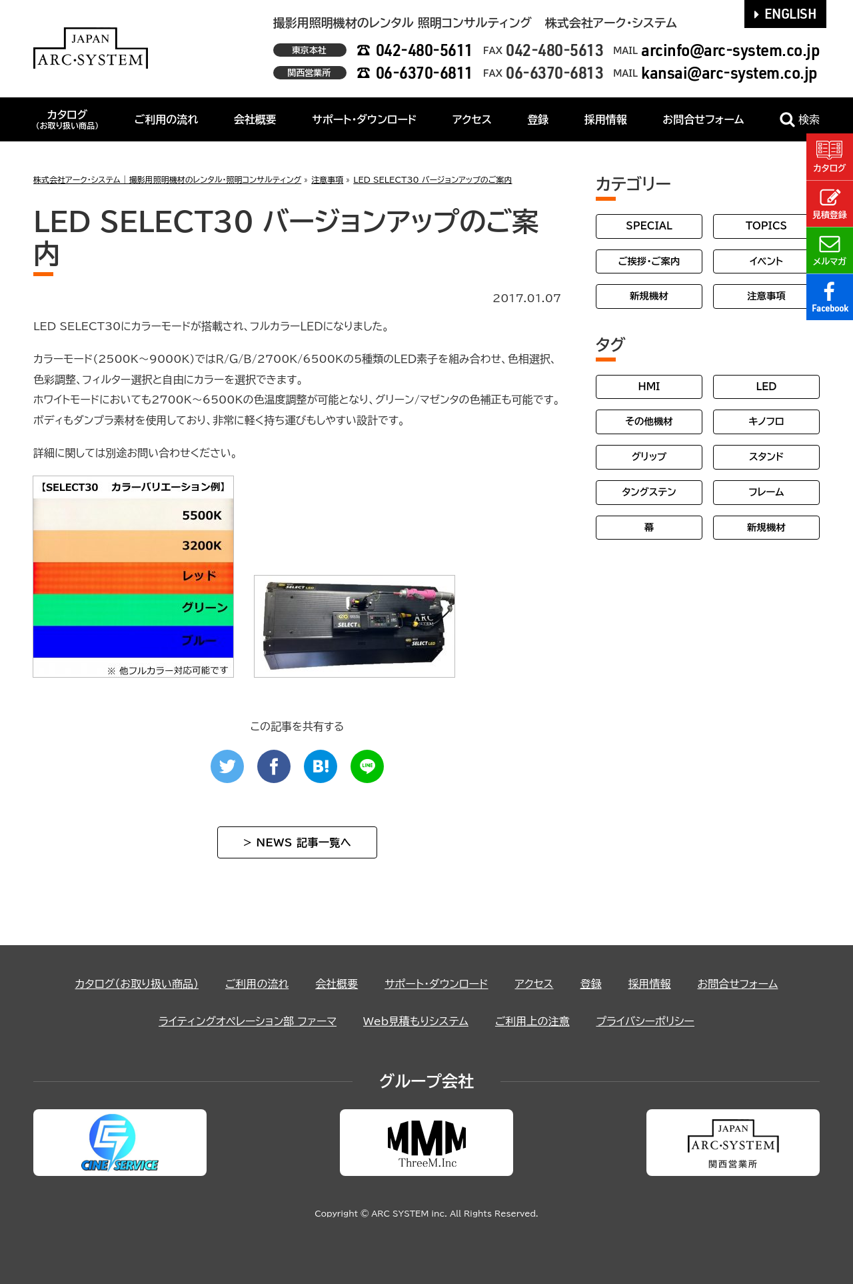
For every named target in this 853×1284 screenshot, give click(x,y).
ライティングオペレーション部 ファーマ (248, 1021)
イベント (766, 261)
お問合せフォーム (703, 119)
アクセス (472, 119)
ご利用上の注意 (532, 1021)
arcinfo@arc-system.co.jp (730, 49)
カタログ (67, 119)
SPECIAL (649, 226)
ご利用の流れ (167, 119)
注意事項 (766, 296)
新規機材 (649, 296)
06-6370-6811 (424, 72)
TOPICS (766, 226)
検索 (800, 119)
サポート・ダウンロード (364, 119)
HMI (649, 387)
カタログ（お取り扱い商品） (137, 984)
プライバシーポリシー (645, 1021)
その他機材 (648, 421)
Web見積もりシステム (415, 1021)
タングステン (649, 492)
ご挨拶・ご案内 (649, 261)
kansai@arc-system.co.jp (729, 72)
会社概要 (255, 119)
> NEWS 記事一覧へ (297, 842)
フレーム (766, 492)
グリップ (649, 457)
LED (766, 387)
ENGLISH (785, 13)
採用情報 (605, 119)
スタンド (766, 457)
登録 (537, 119)
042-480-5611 (424, 49)
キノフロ (766, 421)
